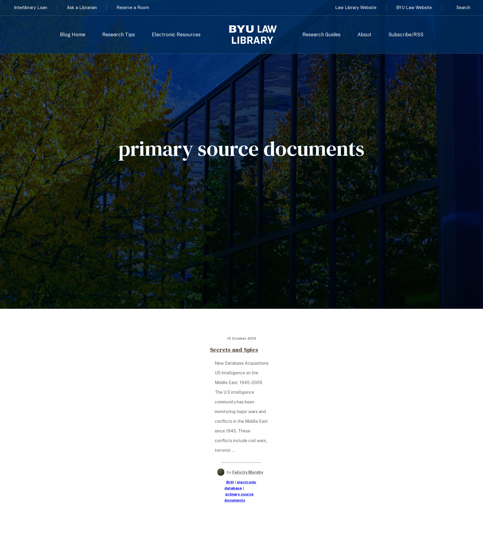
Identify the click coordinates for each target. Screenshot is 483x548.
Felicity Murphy (247, 472)
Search (463, 7)
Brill (230, 482)
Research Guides (321, 34)
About (364, 34)
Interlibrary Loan (30, 7)
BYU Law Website (414, 7)
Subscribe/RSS (405, 34)
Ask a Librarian (82, 7)
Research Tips (118, 34)
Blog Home (72, 34)
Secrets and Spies (234, 350)
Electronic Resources (176, 34)
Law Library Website (356, 7)
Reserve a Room (132, 7)
